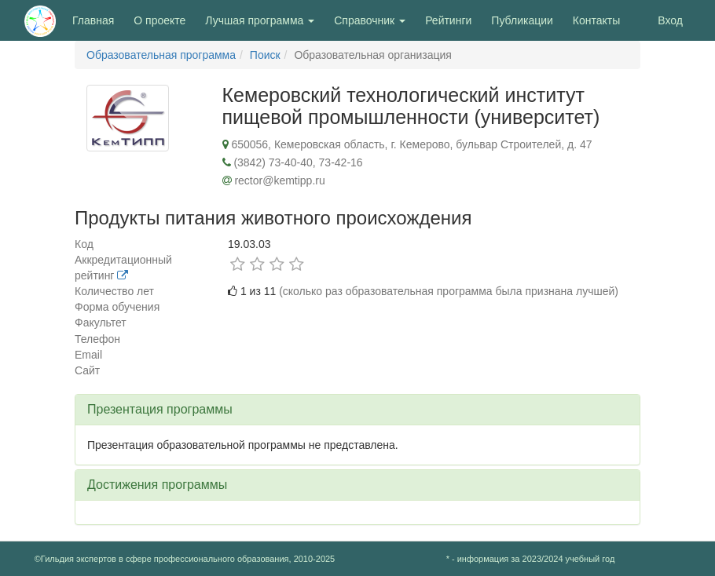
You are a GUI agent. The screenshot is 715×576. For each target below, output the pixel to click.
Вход (670, 20)
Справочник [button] (369, 20)
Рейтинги (448, 20)
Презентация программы (160, 409)
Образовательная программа (161, 55)
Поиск (265, 55)
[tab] (357, 410)
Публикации (521, 20)
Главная (93, 20)
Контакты (596, 20)
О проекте (163, 19)
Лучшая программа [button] (259, 20)
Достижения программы (157, 484)
